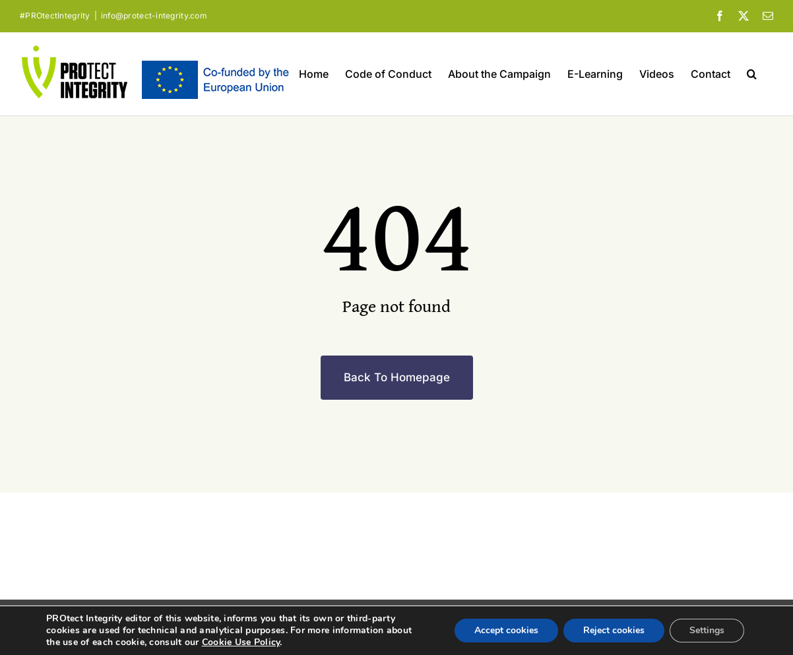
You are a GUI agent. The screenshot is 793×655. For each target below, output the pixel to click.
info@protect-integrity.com (154, 15)
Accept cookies (506, 630)
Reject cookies (614, 630)
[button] (752, 73)
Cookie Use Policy (241, 642)
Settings (706, 630)
